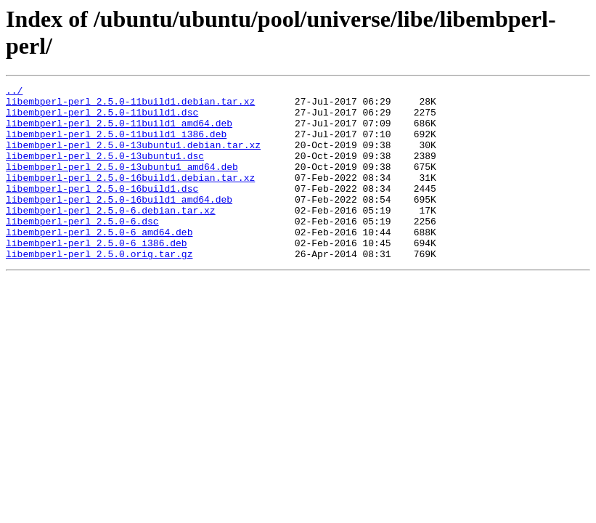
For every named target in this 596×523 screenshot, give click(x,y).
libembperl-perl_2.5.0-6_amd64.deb (99, 262)
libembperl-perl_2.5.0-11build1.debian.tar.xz (130, 105)
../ (14, 92)
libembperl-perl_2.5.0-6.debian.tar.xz (111, 236)
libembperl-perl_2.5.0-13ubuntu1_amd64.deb (122, 183)
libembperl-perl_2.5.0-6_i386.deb (96, 275)
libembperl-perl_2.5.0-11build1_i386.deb (116, 144)
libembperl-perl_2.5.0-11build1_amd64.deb (119, 131)
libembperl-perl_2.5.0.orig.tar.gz (99, 288)
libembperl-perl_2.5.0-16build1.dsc (102, 209)
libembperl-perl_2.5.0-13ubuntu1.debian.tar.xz (133, 157)
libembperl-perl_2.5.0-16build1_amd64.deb (119, 223)
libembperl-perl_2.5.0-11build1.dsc (102, 118)
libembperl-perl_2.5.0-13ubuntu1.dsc (105, 170)
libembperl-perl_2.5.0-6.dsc (82, 249)
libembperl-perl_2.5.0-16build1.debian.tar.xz (130, 196)
